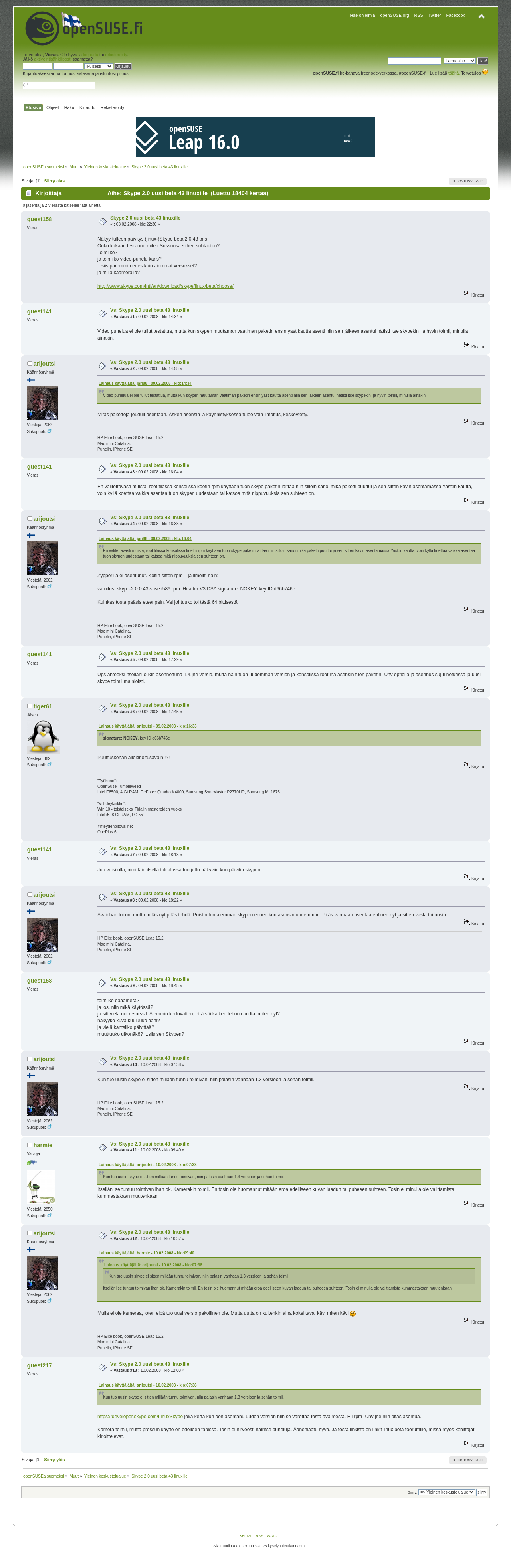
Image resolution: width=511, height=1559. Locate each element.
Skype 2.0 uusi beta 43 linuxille (145, 218)
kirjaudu (90, 54)
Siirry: (412, 1492)
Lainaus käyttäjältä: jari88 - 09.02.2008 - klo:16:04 (145, 538)
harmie (43, 1145)
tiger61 (43, 706)
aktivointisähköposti (52, 59)
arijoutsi (45, 363)
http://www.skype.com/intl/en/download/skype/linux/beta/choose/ (165, 286)
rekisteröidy (116, 54)
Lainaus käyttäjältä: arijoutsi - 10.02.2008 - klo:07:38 (148, 1165)
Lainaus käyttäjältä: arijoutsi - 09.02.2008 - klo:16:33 (148, 726)
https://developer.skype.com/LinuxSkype (140, 1416)
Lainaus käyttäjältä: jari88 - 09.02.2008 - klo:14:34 (145, 383)
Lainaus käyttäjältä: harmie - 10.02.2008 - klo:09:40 (146, 1253)
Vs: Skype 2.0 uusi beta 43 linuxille (149, 310)
